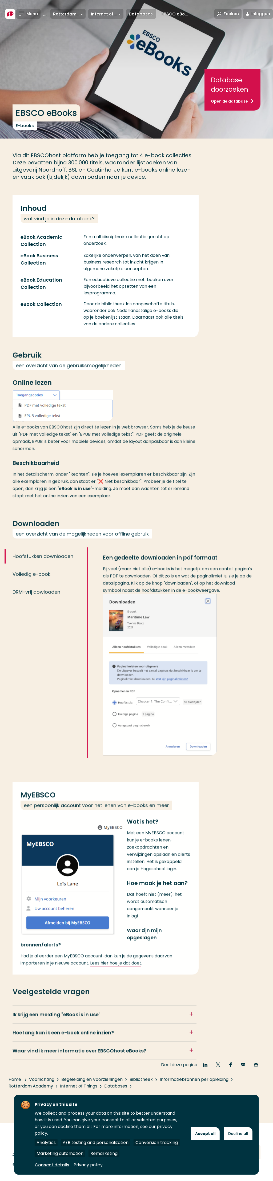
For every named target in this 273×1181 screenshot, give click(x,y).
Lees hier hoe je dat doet (115, 970)
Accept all (205, 1133)
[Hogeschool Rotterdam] (10, 14)
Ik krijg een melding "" (57, 1021)
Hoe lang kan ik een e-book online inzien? (63, 1039)
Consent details (52, 1165)
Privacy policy (88, 1165)
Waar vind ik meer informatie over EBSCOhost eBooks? (79, 1057)
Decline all (238, 1133)
